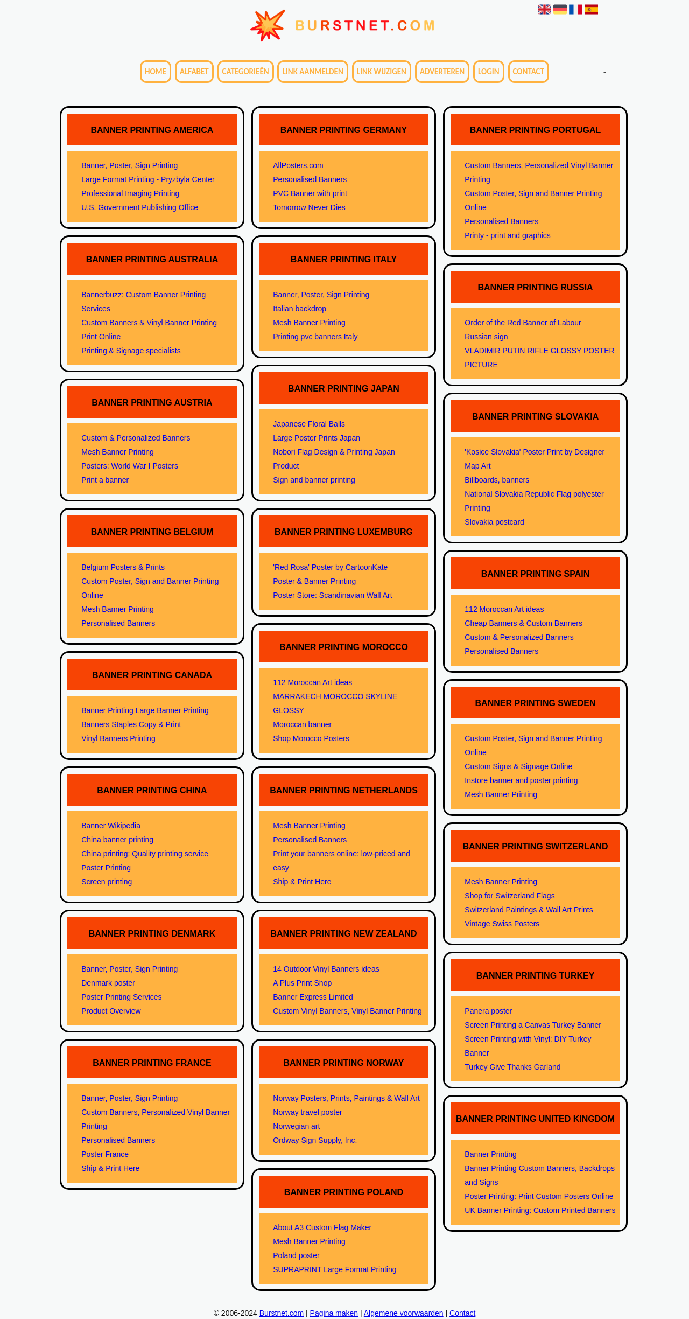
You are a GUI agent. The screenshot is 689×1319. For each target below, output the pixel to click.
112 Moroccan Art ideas (312, 682)
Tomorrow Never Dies (309, 207)
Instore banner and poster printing (521, 780)
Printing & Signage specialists (130, 350)
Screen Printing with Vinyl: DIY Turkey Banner (528, 1046)
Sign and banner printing (314, 480)
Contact (528, 71)
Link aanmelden (312, 71)
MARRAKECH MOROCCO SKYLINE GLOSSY (335, 703)
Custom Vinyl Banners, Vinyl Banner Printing (347, 1011)
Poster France (105, 1154)
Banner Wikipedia (110, 825)
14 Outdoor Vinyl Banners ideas (326, 969)
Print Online (101, 336)
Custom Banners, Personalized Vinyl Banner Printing (155, 1119)
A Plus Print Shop (302, 983)
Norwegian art (296, 1126)
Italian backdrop (299, 308)
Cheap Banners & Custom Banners (523, 623)
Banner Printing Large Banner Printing (145, 710)
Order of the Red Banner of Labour (523, 322)
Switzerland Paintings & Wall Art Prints (529, 909)
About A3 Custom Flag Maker (322, 1227)
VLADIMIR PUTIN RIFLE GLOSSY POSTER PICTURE (539, 357)
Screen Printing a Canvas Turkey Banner (533, 1025)
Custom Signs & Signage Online (518, 766)
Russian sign (486, 336)
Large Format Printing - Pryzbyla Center (147, 179)
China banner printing (117, 839)
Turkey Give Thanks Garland (512, 1067)
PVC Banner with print (310, 193)
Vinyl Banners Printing (118, 738)
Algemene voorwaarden (404, 1313)
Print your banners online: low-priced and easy (341, 860)
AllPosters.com (298, 165)
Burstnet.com (281, 1313)
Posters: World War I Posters (129, 466)
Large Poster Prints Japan (316, 438)
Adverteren (442, 71)
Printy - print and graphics (508, 235)
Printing (477, 508)
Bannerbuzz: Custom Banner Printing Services (143, 301)
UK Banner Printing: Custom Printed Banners (540, 1210)
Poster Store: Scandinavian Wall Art (332, 595)
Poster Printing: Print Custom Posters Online (539, 1196)
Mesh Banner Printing (117, 452)
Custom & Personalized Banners (135, 438)
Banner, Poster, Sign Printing (129, 165)
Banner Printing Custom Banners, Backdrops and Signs (540, 1175)
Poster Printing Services (121, 997)
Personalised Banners (118, 623)
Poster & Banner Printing (314, 581)
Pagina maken (334, 1313)
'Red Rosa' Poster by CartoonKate (330, 567)
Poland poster (296, 1255)
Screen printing (106, 881)
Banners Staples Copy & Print (131, 724)
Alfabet (194, 71)
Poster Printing (106, 867)
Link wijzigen (381, 71)
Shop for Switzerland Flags (509, 895)
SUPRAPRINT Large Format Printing (334, 1269)
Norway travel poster (307, 1112)
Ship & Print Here (110, 1168)
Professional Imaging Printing (130, 193)
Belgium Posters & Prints (123, 567)
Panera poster (488, 1011)
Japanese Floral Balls (309, 424)
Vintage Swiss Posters (502, 923)
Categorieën (245, 71)
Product (286, 466)
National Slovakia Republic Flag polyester (534, 494)
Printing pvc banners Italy (315, 336)
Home (155, 71)
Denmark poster (108, 983)
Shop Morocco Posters (311, 738)
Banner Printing (491, 1154)
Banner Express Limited (313, 997)
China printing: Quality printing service (144, 853)
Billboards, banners (497, 480)
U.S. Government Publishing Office (139, 207)
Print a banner (105, 480)
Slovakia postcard (494, 522)
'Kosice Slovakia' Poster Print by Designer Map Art (534, 459)
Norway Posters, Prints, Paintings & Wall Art (346, 1098)
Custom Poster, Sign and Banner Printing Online (150, 588)
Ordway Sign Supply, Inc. (315, 1140)
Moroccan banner (302, 724)
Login (489, 71)
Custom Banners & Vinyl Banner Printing (149, 322)
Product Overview (110, 1011)
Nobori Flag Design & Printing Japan (334, 452)
